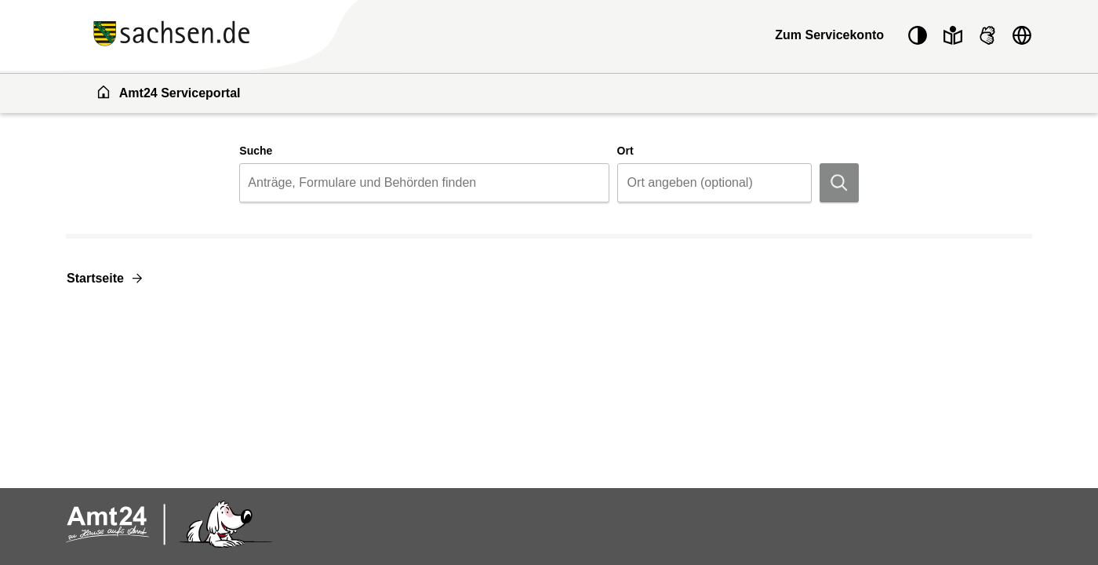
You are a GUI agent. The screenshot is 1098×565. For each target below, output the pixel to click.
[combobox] (424, 182)
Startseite (95, 278)
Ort (625, 150)
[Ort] (714, 183)
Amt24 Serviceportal (168, 92)
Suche (255, 150)
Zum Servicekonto (829, 35)
